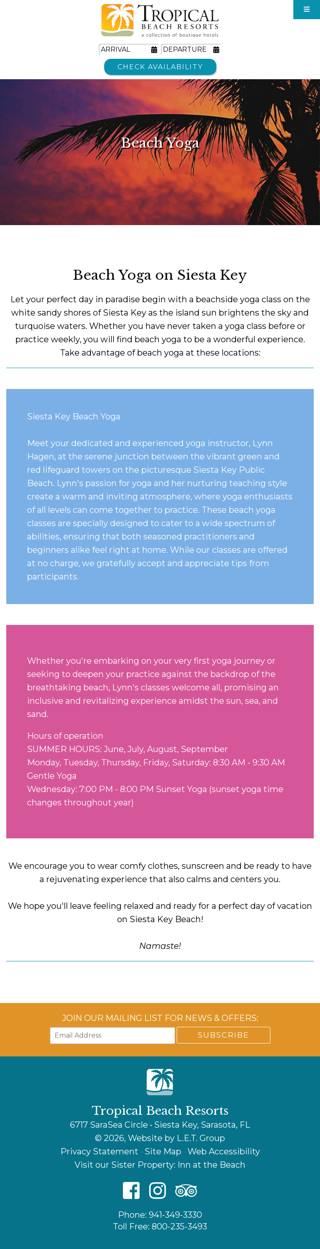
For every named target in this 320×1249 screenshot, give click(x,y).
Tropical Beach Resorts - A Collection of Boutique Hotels (160, 20)
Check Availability (160, 67)
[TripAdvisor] (186, 1191)
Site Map (163, 1151)
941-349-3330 (175, 1215)
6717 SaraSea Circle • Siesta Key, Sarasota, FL (160, 1125)
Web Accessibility (224, 1151)
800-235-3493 (179, 1226)
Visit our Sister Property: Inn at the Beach (160, 1165)
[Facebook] (131, 1191)
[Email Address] (112, 1035)
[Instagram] (157, 1191)
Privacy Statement (99, 1151)
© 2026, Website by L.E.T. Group (160, 1138)
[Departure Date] (191, 49)
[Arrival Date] (129, 49)
